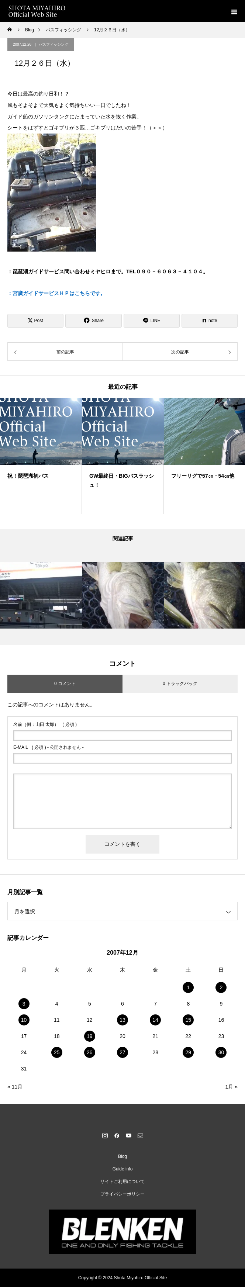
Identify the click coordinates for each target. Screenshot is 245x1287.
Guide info (123, 1169)
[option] (41, 456)
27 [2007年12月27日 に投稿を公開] (122, 1052)
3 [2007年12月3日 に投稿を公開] (24, 1004)
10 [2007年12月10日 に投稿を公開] (24, 1020)
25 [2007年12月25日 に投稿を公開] (57, 1052)
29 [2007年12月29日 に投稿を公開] (188, 1052)
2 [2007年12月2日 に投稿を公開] (221, 987)
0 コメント (65, 683)
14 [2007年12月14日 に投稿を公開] (155, 1020)
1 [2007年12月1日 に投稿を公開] (188, 987)
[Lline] (152, 321)
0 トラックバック (180, 683)
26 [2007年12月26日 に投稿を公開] (90, 1052)
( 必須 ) (45, 724)
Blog (122, 1156)
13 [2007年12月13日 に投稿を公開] (122, 1020)
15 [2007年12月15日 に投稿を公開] (188, 1020)
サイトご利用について (122, 1181)
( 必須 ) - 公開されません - (48, 747)
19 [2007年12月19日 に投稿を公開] (90, 1036)
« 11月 (15, 1087)
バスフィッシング (53, 44)
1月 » (231, 1087)
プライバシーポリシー (122, 1194)
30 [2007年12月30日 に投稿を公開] (221, 1052)
